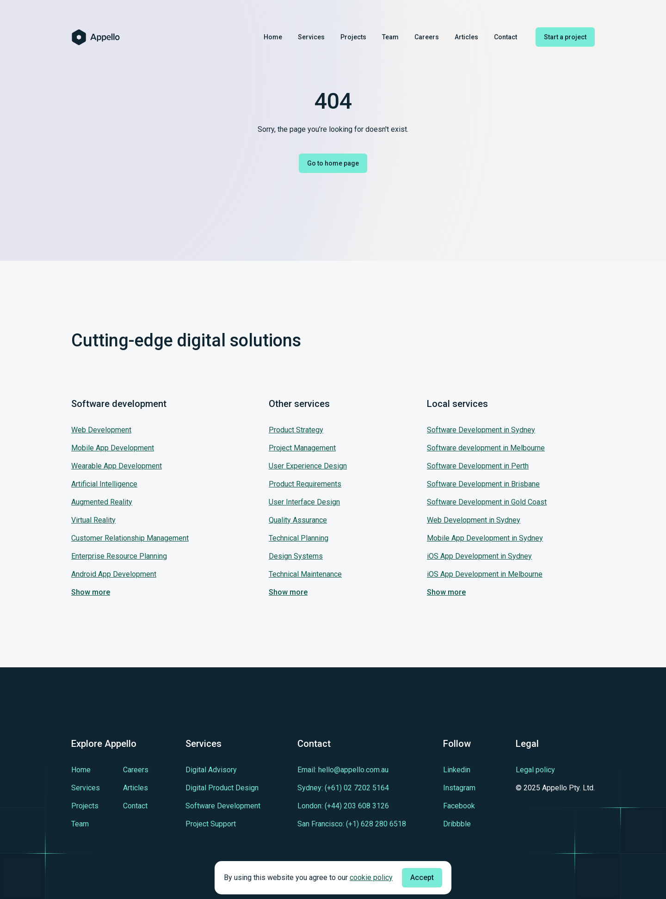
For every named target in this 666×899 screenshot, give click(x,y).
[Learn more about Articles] (135, 787)
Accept (422, 877)
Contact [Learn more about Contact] (505, 37)
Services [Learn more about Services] (311, 37)
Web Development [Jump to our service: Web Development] (101, 429)
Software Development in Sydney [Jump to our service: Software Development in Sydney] (481, 429)
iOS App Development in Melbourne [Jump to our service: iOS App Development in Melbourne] (485, 574)
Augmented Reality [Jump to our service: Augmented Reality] (101, 502)
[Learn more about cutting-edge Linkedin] (456, 769)
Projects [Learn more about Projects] (353, 37)
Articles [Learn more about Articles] (466, 37)
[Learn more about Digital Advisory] (211, 769)
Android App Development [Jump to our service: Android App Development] (113, 574)
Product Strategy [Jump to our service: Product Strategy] (296, 429)
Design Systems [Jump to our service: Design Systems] (296, 556)
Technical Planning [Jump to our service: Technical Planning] (298, 538)
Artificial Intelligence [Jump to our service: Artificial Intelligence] (104, 484)
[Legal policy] (555, 770)
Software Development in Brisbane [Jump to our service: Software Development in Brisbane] (483, 484)
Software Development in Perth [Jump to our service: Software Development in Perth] (478, 466)
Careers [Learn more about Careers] (426, 37)
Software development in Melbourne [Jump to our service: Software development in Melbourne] (486, 447)
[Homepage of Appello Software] (95, 37)
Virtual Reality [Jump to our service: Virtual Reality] (93, 520)
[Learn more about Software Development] (222, 805)
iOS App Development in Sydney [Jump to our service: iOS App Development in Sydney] (479, 556)
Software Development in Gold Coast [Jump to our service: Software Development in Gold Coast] (487, 502)
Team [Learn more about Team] (390, 37)
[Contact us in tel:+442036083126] (343, 805)
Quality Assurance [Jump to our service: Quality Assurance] (298, 520)
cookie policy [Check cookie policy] (371, 877)
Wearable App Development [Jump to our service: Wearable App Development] (116, 466)
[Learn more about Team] (80, 823)
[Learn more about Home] (81, 769)
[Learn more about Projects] (85, 805)
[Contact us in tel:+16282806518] (351, 823)
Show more (90, 592)
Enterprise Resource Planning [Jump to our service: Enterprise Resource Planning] (119, 556)
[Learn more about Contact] (135, 805)
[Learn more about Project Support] (210, 823)
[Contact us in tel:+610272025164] (343, 787)
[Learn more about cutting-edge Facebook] (459, 805)
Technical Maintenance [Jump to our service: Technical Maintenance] (305, 574)
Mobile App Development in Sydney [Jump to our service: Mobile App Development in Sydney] (485, 538)
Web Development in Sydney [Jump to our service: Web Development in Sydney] (473, 520)
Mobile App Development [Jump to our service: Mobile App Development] (112, 447)
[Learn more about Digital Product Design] (222, 787)
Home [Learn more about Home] (273, 37)
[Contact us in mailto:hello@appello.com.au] (342, 769)
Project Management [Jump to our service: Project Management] (302, 447)
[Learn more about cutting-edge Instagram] (459, 787)
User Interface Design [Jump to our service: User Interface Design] (304, 502)
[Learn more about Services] (85, 787)
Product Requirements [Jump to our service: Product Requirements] (305, 484)
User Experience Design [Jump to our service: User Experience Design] (308, 466)
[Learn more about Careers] (135, 769)
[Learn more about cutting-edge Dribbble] (457, 823)
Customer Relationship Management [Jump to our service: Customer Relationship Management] (130, 538)
